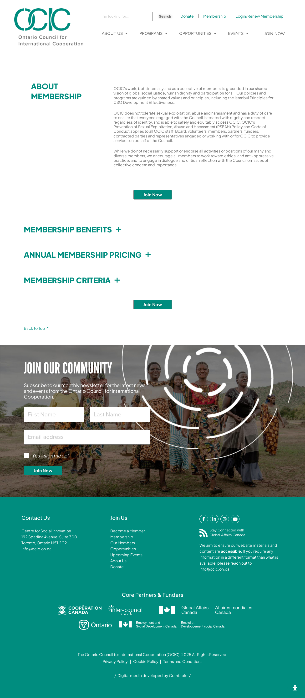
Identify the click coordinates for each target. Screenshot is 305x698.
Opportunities (195, 33)
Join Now (274, 33)
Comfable (178, 675)
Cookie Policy (145, 661)
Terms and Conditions (182, 661)
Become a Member (127, 530)
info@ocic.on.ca (36, 548)
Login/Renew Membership (260, 16)
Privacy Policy (115, 661)
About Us (112, 33)
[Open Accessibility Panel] (295, 688)
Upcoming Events (126, 554)
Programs (151, 33)
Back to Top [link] (36, 328)
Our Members (122, 542)
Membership (214, 16)
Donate (187, 16)
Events (236, 33)
